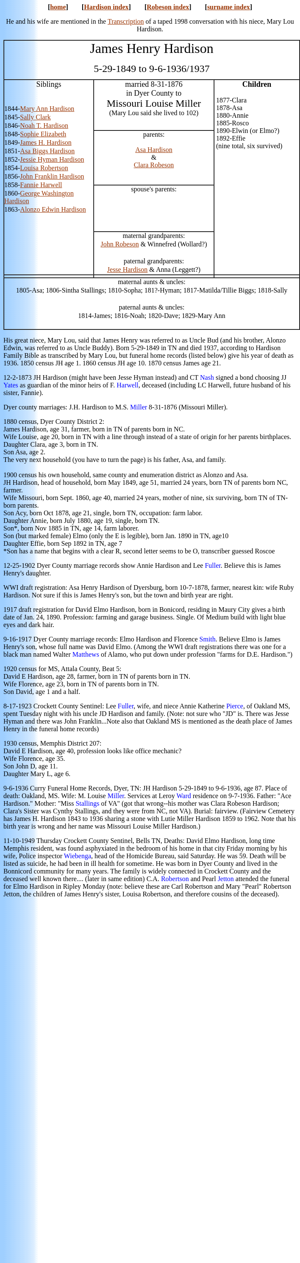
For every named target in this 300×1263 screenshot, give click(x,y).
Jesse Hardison (127, 269)
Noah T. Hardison (44, 125)
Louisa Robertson (44, 167)
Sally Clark (35, 117)
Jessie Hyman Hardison (52, 159)
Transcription (126, 21)
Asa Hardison (153, 149)
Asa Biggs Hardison (47, 151)
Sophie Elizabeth (43, 134)
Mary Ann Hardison (47, 108)
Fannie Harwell (41, 184)
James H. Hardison (45, 142)
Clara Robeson (154, 165)
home (58, 7)
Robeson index (168, 7)
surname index (228, 7)
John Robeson (119, 244)
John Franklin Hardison (52, 176)
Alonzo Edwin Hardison (53, 209)
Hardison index (106, 7)
